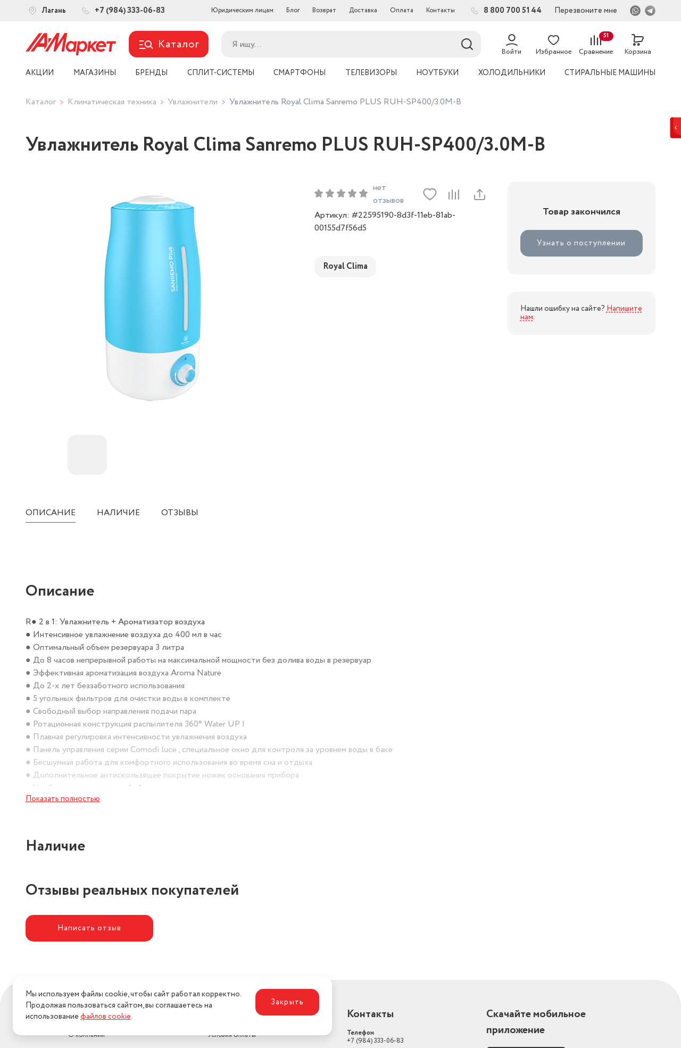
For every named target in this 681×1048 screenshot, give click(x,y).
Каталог (41, 102)
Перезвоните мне (585, 10)
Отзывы (179, 513)
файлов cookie (105, 1016)
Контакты (440, 10)
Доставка (363, 10)
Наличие (118, 513)
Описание (51, 513)
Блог (293, 10)
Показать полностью (63, 799)
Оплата (401, 10)
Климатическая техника (112, 102)
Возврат (324, 10)
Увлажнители (193, 102)
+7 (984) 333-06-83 (375, 1037)
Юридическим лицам (242, 10)
